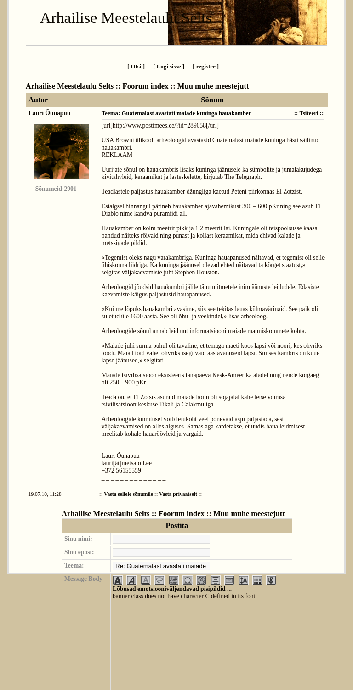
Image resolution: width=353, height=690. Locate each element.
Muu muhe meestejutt (213, 86)
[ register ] (206, 66)
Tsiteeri (308, 113)
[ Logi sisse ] (168, 66)
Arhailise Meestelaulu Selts (126, 17)
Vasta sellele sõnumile (128, 494)
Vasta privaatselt (178, 494)
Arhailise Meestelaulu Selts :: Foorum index (97, 86)
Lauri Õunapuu (49, 113)
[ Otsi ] (136, 66)
